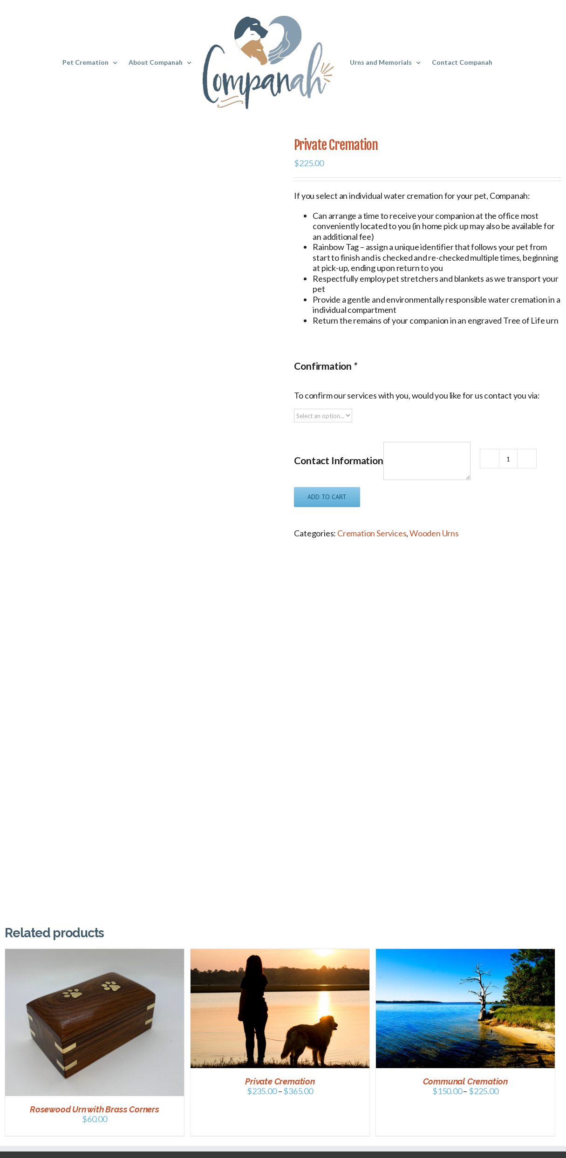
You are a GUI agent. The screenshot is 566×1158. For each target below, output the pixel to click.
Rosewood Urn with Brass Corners (94, 1109)
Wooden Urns (434, 533)
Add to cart (327, 497)
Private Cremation (280, 1081)
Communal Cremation (465, 1081)
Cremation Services (371, 533)
